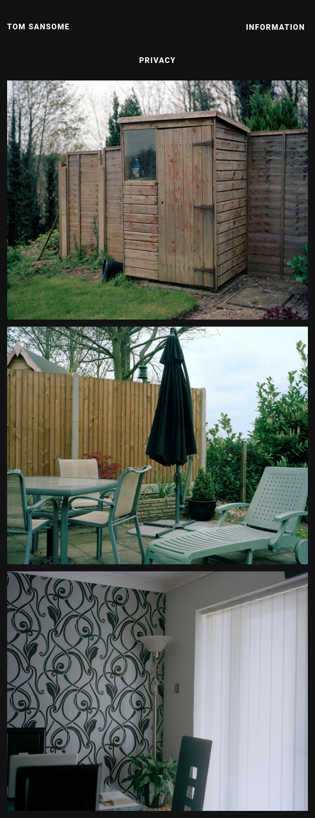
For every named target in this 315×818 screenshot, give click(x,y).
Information (275, 27)
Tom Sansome (38, 26)
